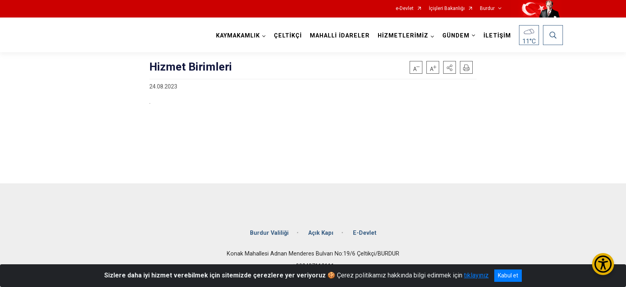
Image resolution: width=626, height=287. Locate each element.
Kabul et (508, 275)
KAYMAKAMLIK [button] (237, 35)
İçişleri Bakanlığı (447, 8)
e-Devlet (405, 8)
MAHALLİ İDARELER (338, 35)
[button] (449, 67)
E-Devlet (364, 228)
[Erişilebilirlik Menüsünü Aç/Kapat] (603, 264)
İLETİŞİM (496, 35)
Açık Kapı (320, 228)
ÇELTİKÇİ (287, 35)
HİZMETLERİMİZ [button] (401, 35)
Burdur (487, 8)
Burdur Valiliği (269, 228)
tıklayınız (476, 275)
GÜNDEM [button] (454, 35)
